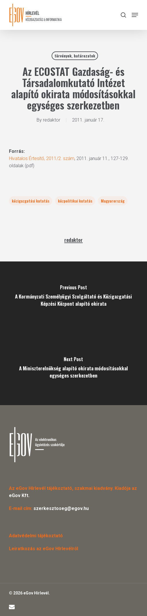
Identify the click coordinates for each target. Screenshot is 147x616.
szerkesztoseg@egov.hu (61, 508)
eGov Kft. (19, 495)
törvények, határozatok (74, 56)
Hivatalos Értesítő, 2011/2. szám (41, 158)
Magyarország (113, 201)
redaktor (51, 120)
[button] (135, 15)
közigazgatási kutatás (30, 201)
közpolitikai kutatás (75, 201)
